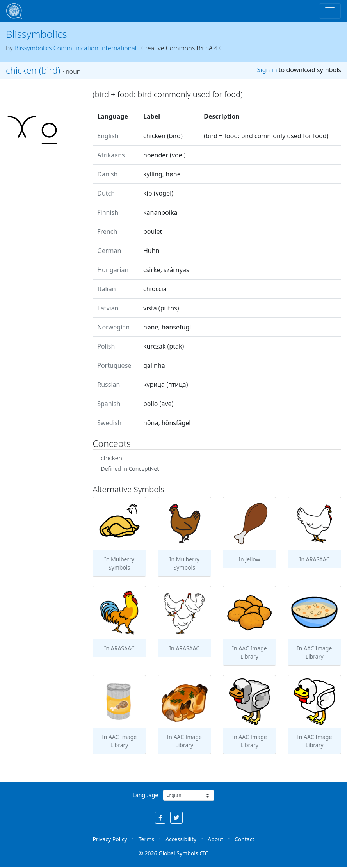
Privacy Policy (110, 839)
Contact (244, 839)
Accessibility (180, 839)
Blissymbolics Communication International (75, 48)
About (215, 839)
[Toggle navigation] (330, 11)
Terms (146, 839)
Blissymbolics (36, 34)
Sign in (267, 70)
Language (145, 795)
